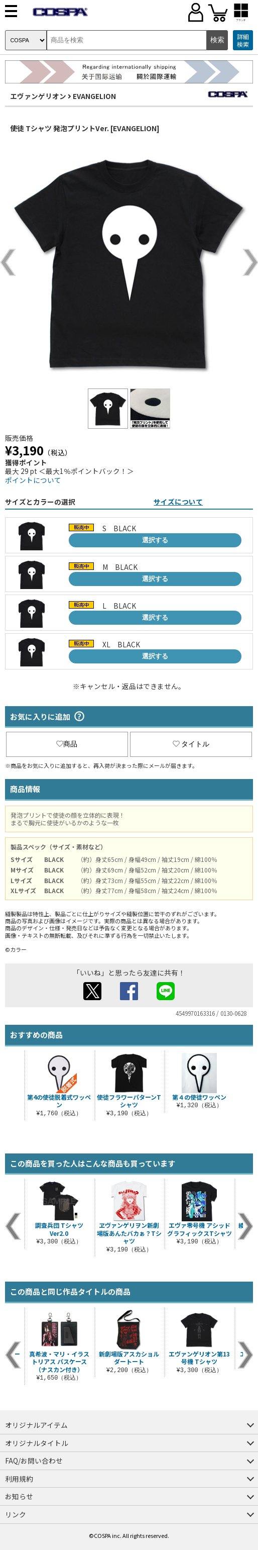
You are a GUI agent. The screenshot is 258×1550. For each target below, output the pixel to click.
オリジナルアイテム (36, 1425)
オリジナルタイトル (36, 1443)
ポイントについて (33, 480)
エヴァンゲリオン (38, 96)
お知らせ (19, 1496)
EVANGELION (94, 96)
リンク (15, 1514)
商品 (66, 744)
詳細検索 (243, 40)
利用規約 (19, 1479)
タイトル (191, 744)
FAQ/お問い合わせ (34, 1461)
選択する (155, 540)
